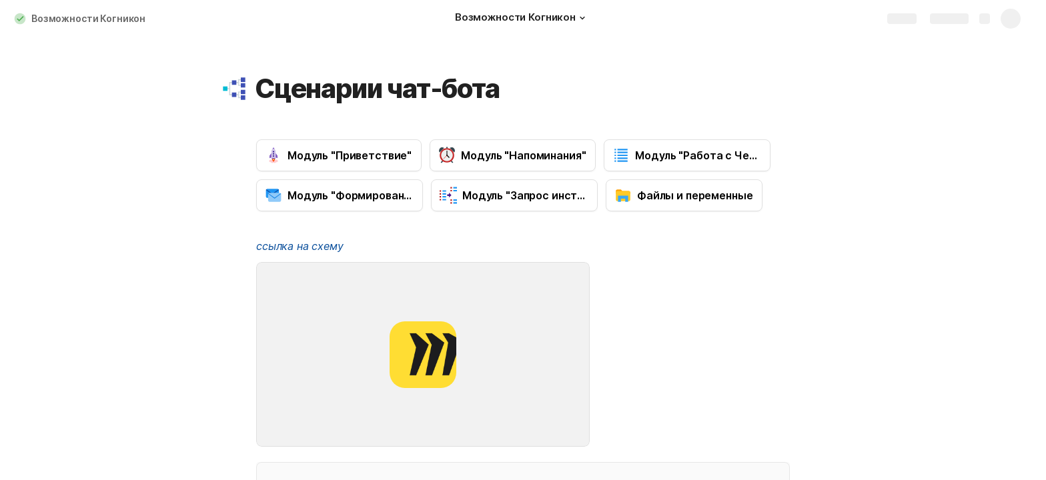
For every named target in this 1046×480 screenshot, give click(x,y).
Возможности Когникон (88, 18)
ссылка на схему (300, 246)
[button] (582, 18)
